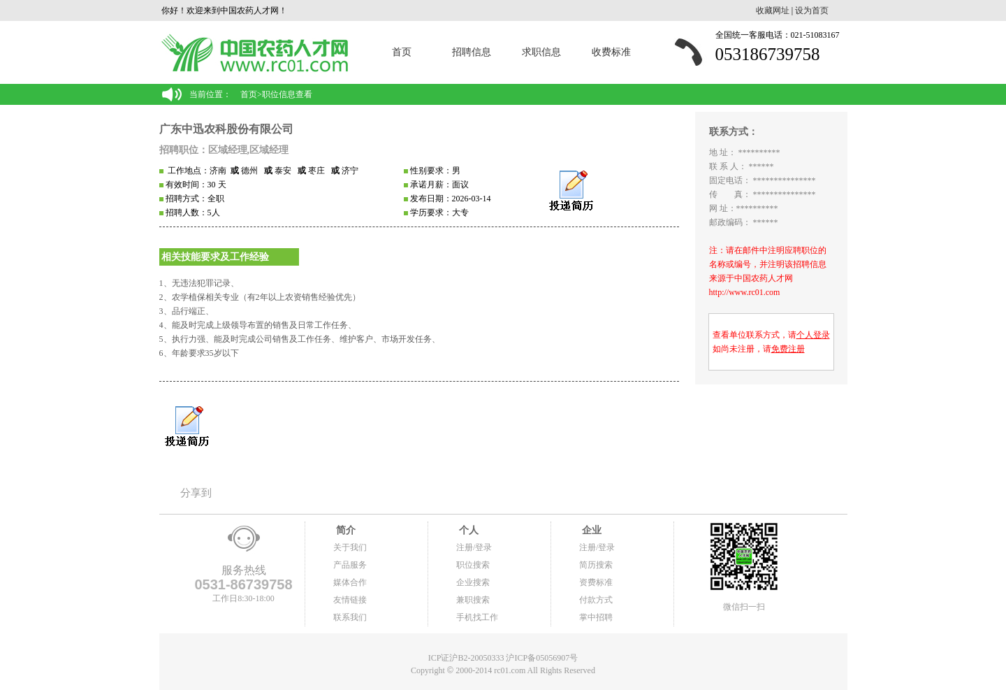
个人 (467, 530)
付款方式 (596, 600)
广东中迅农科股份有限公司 (226, 129)
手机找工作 (477, 617)
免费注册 (788, 349)
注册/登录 (474, 547)
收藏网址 (772, 10)
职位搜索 (473, 565)
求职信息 (541, 52)
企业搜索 (473, 582)
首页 (401, 52)
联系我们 (350, 617)
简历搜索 (596, 565)
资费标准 (596, 582)
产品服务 (350, 565)
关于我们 (350, 547)
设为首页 (812, 10)
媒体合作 (350, 582)
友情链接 (350, 600)
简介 (344, 530)
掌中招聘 (596, 617)
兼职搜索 (473, 600)
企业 (590, 530)
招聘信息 (471, 52)
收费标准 (611, 52)
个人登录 (813, 335)
